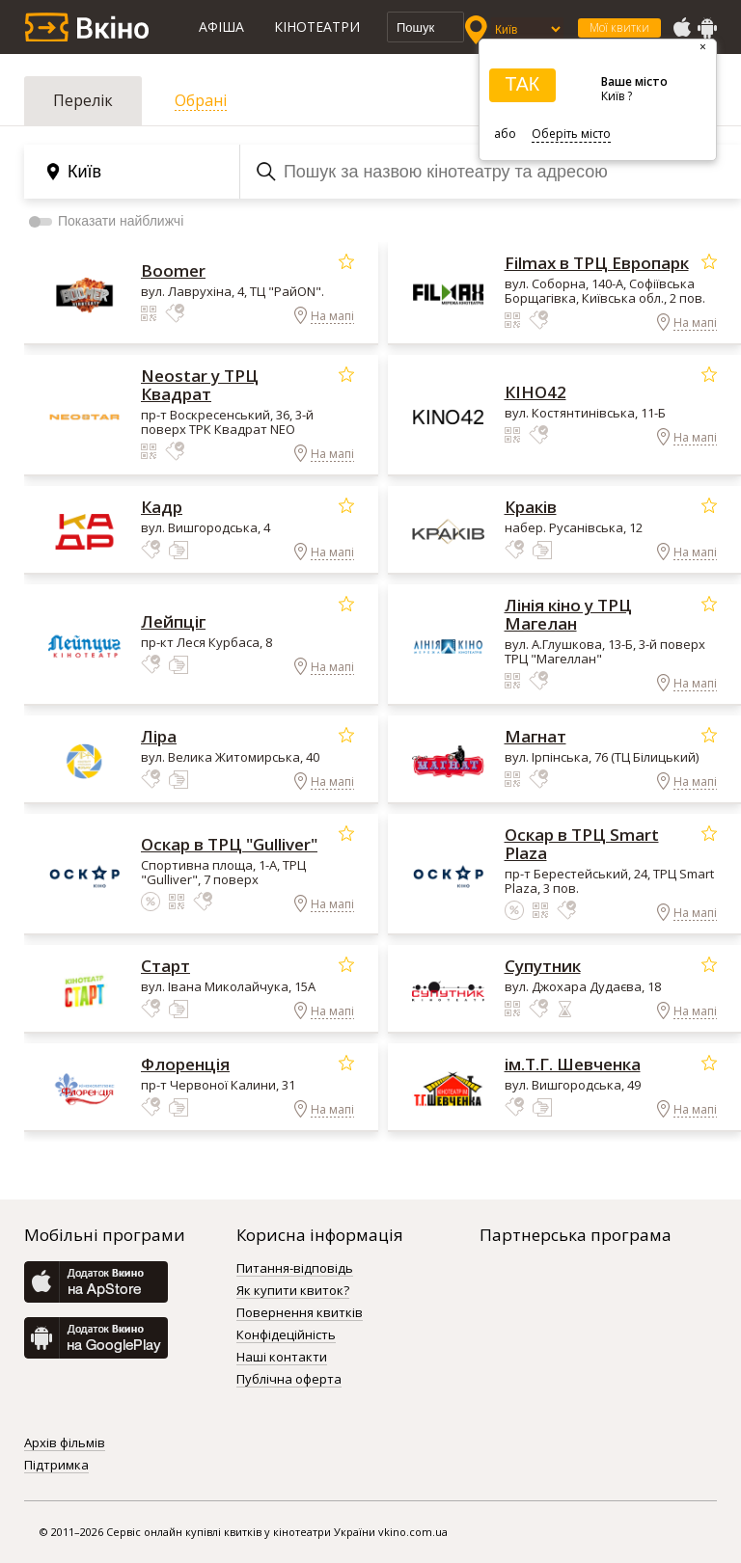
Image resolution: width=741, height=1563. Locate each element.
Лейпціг (173, 621)
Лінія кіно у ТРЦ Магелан (568, 614)
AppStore (681, 28)
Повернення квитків (299, 1313)
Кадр (161, 507)
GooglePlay (707, 28)
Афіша (221, 26)
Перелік (83, 100)
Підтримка (56, 1465)
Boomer (173, 270)
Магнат (535, 736)
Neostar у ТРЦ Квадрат (200, 384)
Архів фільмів (64, 1443)
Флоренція (185, 1064)
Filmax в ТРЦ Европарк (597, 263)
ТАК (522, 83)
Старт (165, 966)
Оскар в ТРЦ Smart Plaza (582, 843)
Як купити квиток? (292, 1291)
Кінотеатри (317, 26)
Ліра (159, 736)
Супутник (543, 966)
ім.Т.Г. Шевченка (573, 1064)
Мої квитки (619, 27)
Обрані (201, 100)
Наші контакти (281, 1357)
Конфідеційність (286, 1335)
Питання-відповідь (294, 1269)
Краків (531, 507)
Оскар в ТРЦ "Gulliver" (229, 844)
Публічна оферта (289, 1380)
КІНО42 (535, 392)
